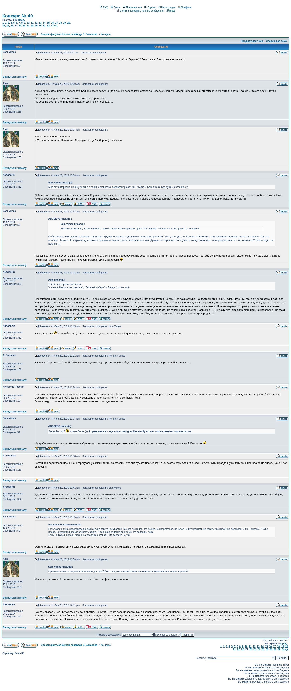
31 (44, 25)
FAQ (104, 7)
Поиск (115, 7)
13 (40, 22)
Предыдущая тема (252, 41)
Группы (150, 7)
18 (60, 22)
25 (20, 25)
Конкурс (106, 34)
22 (7, 25)
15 (48, 22)
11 (32, 22)
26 (24, 25)
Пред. (21, 20)
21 (3, 25)
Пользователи (132, 7)
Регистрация (166, 7)
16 (52, 22)
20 (68, 22)
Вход (170, 10)
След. (54, 25)
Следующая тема (276, 41)
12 (36, 22)
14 (44, 22)
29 (36, 25)
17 (56, 22)
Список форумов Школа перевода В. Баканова (69, 34)
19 (64, 22)
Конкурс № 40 (17, 15)
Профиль (185, 7)
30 (40, 25)
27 (28, 25)
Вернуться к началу (15, 76)
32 (48, 25)
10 (28, 22)
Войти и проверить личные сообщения (140, 10)
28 (32, 25)
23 (12, 25)
